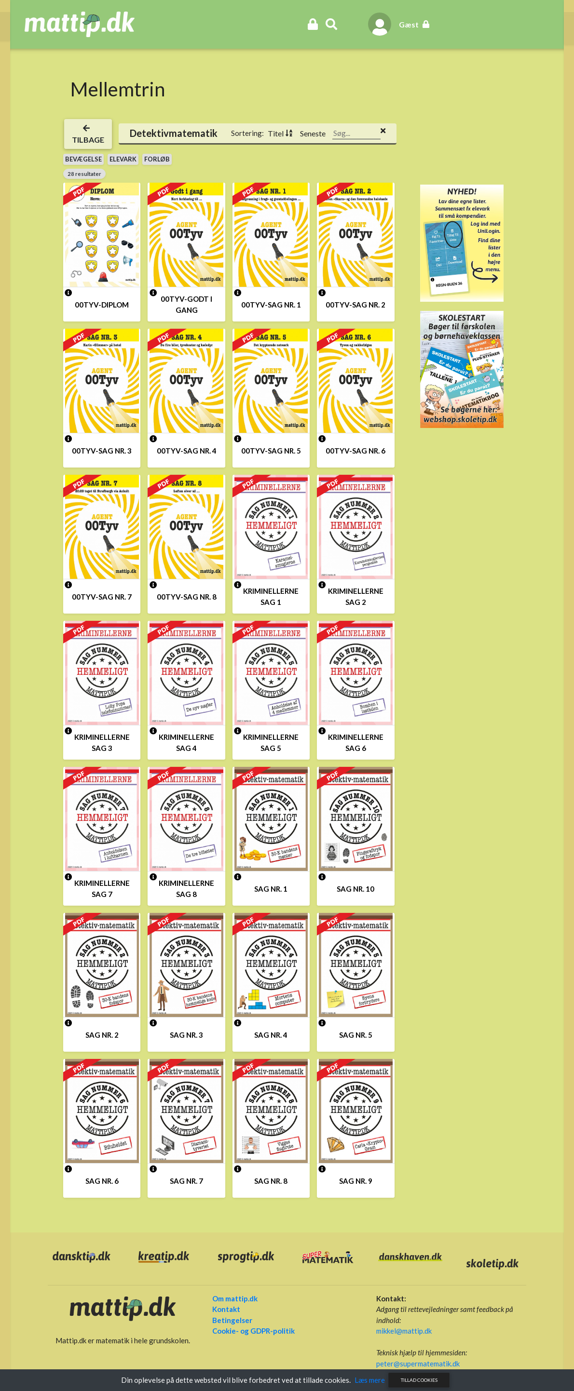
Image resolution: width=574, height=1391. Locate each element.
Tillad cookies (419, 1380)
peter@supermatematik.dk (410, 1362)
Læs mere (370, 1380)
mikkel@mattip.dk (396, 1329)
